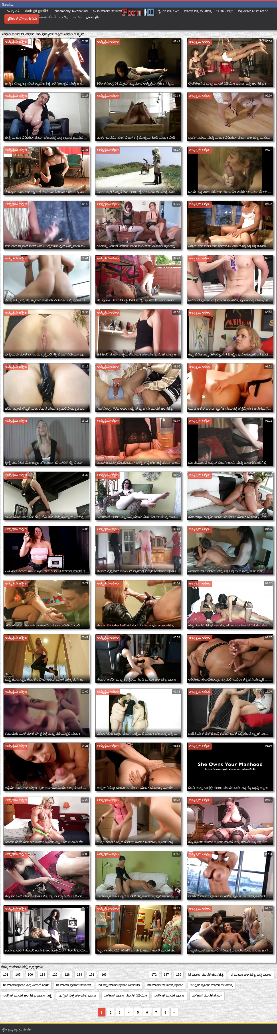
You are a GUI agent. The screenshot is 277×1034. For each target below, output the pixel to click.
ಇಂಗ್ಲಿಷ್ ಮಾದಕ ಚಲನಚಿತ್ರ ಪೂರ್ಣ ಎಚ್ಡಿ (27, 995)
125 (54, 974)
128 (67, 974)
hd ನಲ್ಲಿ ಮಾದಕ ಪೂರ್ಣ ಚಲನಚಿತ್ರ (119, 985)
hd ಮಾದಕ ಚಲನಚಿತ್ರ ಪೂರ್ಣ (165, 985)
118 (42, 974)
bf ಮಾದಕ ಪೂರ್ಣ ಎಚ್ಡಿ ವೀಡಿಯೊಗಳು (26, 985)
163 (104, 974)
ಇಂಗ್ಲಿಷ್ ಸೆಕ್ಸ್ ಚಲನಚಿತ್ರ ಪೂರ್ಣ (78, 995)
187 (166, 974)
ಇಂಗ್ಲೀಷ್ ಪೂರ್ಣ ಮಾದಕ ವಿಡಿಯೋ (125, 995)
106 (30, 974)
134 (79, 974)
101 (5, 974)
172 (153, 974)
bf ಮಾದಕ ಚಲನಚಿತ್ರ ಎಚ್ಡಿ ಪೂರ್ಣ (251, 974)
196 (178, 974)
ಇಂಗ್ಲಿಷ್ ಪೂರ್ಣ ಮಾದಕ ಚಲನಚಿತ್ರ (211, 985)
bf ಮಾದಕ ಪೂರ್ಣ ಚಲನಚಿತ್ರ (73, 985)
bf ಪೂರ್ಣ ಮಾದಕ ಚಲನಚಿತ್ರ (205, 974)
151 (91, 974)
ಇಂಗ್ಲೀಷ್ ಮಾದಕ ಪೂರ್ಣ (169, 995)
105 (17, 974)
